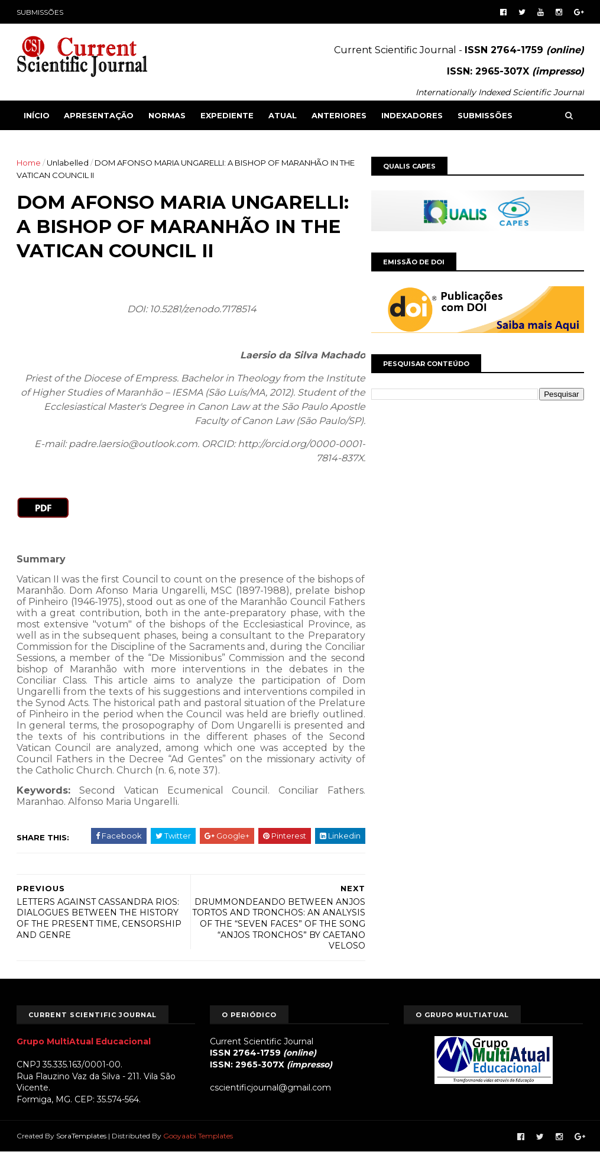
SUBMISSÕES (40, 12)
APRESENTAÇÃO (99, 115)
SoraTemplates (81, 1135)
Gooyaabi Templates (198, 1135)
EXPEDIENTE (227, 115)
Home (29, 162)
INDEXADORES (412, 115)
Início (37, 115)
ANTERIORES (339, 115)
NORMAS (167, 115)
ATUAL (282, 115)
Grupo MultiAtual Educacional (84, 1041)
